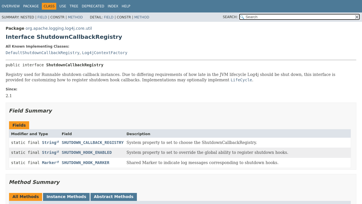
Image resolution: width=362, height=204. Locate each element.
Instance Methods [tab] (66, 196)
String (49, 142)
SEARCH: (230, 17)
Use (62, 6)
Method (75, 17)
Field (42, 17)
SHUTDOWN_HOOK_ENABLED (87, 152)
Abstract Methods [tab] (113, 196)
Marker (49, 162)
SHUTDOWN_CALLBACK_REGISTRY (93, 142)
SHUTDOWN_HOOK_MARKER (85, 162)
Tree (74, 6)
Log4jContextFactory (104, 52)
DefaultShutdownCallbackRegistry (42, 52)
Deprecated (93, 6)
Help (126, 6)
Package (31, 6)
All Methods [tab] (25, 196)
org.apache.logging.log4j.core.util (58, 28)
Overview (11, 6)
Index (113, 6)
